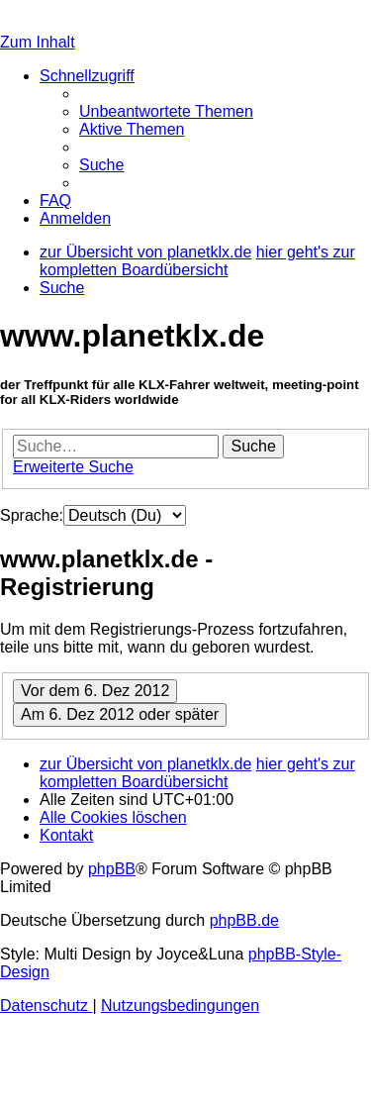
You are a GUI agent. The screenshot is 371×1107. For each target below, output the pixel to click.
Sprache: (31, 515)
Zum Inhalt (37, 42)
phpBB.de (244, 920)
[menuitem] (166, 111)
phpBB (112, 868)
